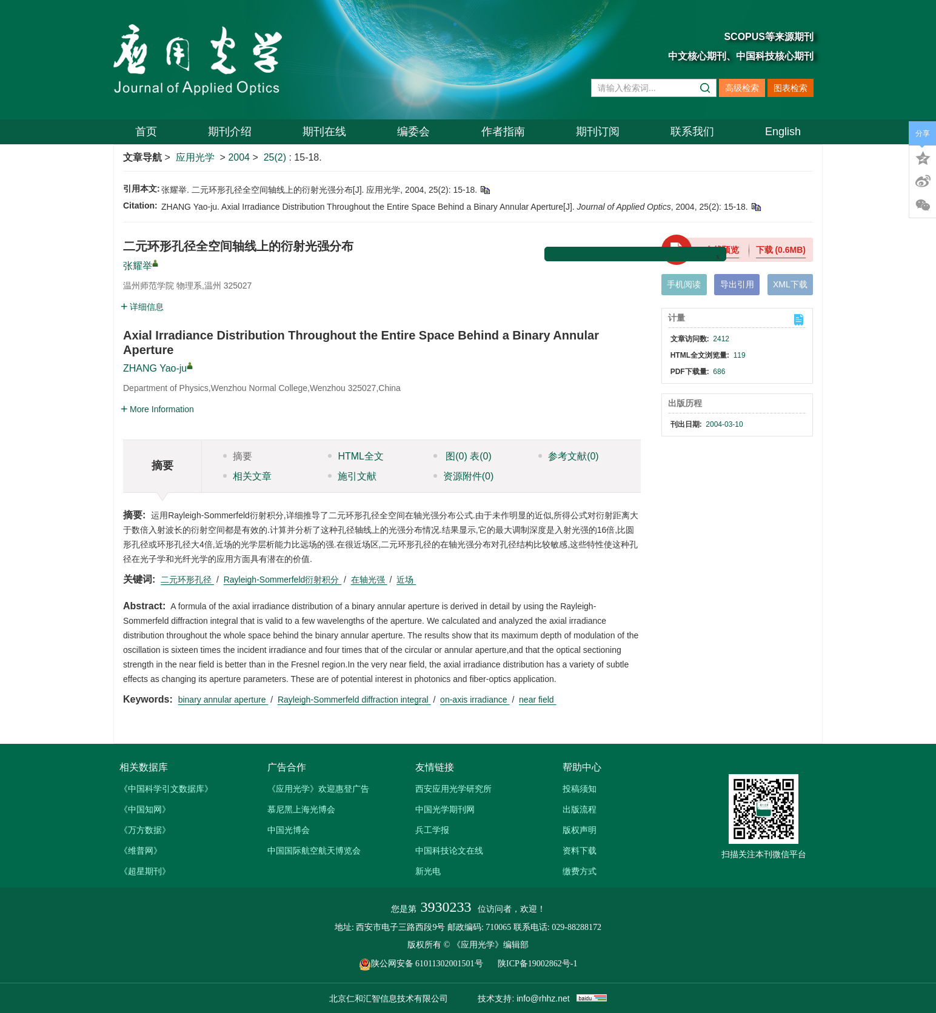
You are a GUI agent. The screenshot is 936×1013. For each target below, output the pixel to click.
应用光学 (195, 157)
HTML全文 (356, 456)
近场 (406, 579)
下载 (781, 250)
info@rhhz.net (542, 998)
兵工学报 (432, 830)
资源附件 (463, 476)
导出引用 (737, 284)
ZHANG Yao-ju (155, 368)
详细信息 (142, 307)
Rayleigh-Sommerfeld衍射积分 (283, 579)
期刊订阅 (598, 131)
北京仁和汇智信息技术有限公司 (388, 998)
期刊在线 (324, 131)
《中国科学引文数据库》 (166, 789)
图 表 (462, 456)
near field (537, 699)
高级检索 (742, 88)
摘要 (237, 456)
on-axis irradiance (474, 699)
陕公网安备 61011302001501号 (427, 963)
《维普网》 (140, 850)
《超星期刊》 (144, 871)
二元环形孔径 (187, 579)
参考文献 (568, 456)
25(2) (276, 157)
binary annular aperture (223, 699)
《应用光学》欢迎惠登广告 (318, 789)
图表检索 (790, 88)
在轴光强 (369, 579)
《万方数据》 (144, 830)
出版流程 (580, 809)
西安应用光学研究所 (453, 789)
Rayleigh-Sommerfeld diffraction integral (354, 699)
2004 (239, 157)
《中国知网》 (144, 809)
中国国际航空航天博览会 (314, 850)
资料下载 (580, 850)
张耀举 (137, 266)
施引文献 (352, 476)
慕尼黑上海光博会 (301, 809)
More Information (157, 409)
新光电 (428, 871)
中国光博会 (288, 830)
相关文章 (247, 476)
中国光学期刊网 (445, 809)
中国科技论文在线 (449, 850)
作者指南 (503, 131)
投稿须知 (580, 789)
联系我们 (692, 131)
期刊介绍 (230, 131)
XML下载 (790, 284)
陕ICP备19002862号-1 (537, 963)
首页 (146, 131)
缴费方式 (580, 871)
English (783, 131)
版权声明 (580, 830)
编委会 (413, 131)
